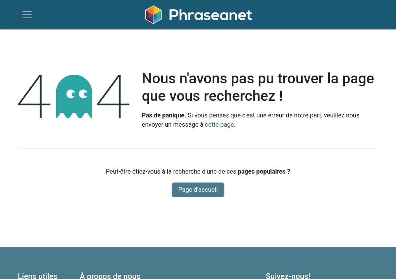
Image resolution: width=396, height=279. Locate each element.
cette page (219, 124)
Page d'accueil (198, 189)
